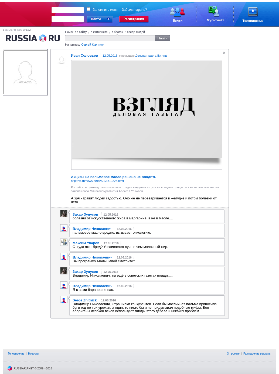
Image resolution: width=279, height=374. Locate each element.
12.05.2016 (110, 55)
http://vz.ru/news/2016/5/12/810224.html (97, 180)
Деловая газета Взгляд (151, 55)
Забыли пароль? (134, 10)
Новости (33, 353)
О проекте (233, 353)
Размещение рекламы (257, 353)
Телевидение (16, 353)
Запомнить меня (105, 10)
